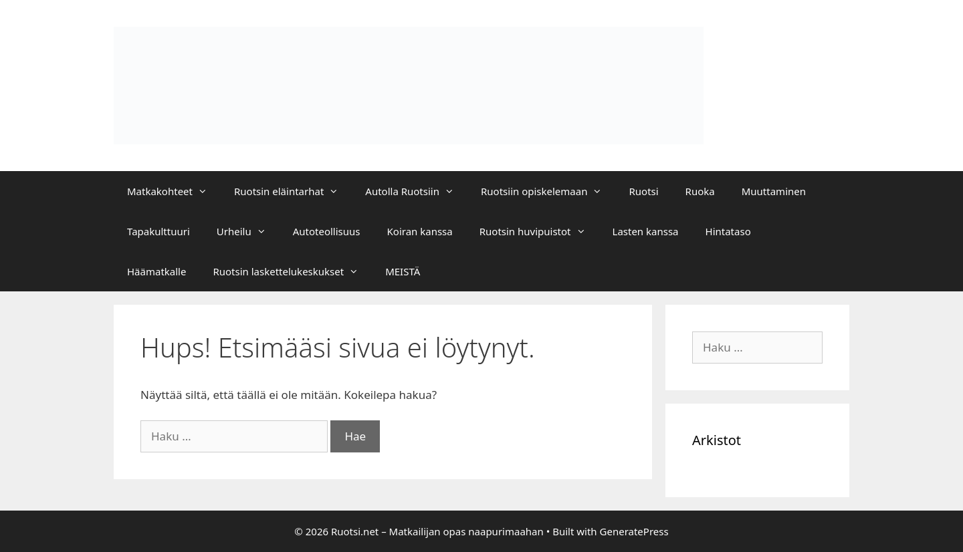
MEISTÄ (402, 271)
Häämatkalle (156, 271)
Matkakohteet (174, 191)
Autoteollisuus (326, 231)
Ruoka (700, 191)
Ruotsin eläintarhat (293, 191)
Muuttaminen (774, 191)
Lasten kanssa (646, 231)
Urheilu (248, 231)
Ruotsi (643, 191)
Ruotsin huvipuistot (539, 231)
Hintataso (728, 231)
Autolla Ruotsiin (416, 191)
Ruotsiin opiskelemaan (548, 191)
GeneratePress (634, 531)
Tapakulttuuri (158, 231)
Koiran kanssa (420, 231)
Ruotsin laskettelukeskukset (292, 271)
